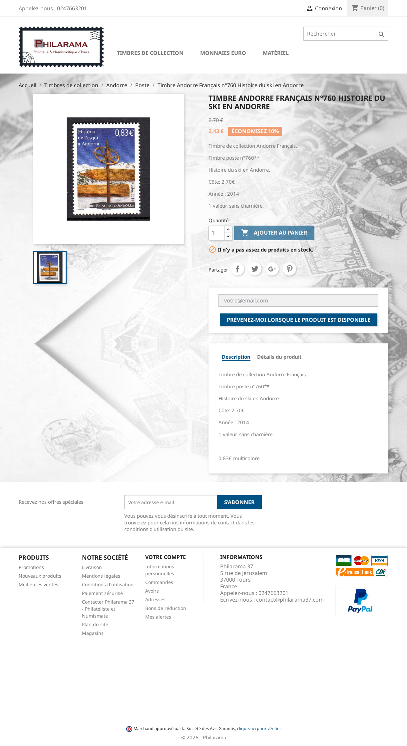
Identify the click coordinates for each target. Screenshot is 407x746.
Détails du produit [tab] (279, 356)
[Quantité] (216, 233)
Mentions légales (101, 576)
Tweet (254, 269)
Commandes (159, 582)
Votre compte (165, 557)
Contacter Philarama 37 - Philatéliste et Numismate (108, 609)
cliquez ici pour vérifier (258, 728)
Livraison (92, 567)
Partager (237, 269)
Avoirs (152, 591)
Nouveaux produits (40, 576)
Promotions (31, 567)
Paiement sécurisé (102, 593)
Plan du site (95, 624)
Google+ (272, 269)
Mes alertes (158, 617)
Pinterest (289, 269)
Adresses (155, 599)
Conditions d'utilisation (108, 584)
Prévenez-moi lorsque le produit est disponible (298, 319)
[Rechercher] (345, 34)
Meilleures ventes (38, 584)
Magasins (93, 633)
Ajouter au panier (274, 233)
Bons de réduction (165, 608)
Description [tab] (236, 356)
